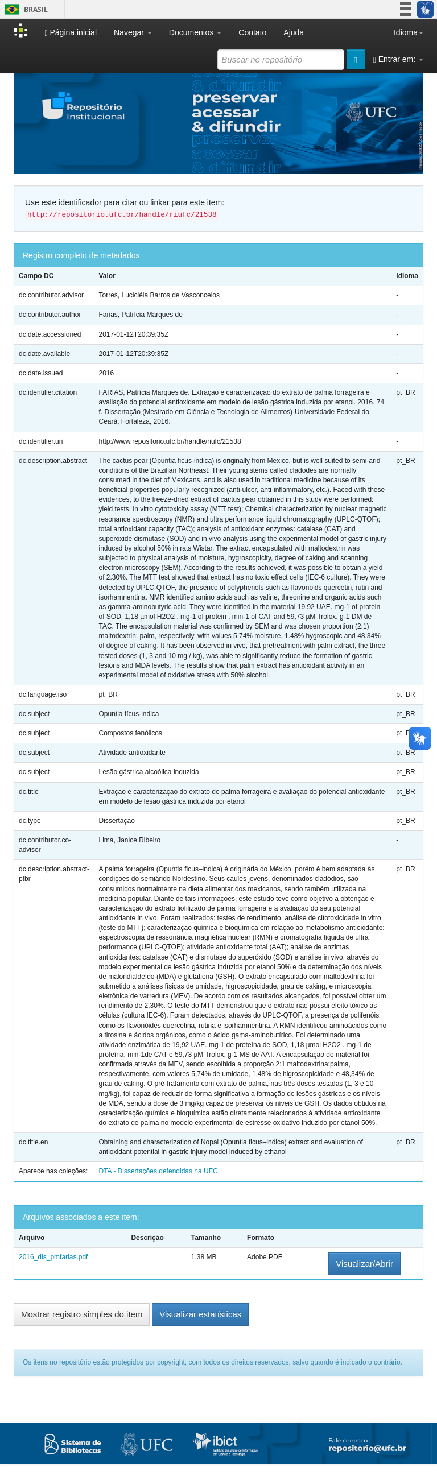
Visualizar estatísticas (200, 1314)
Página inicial (70, 33)
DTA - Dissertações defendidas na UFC (157, 1171)
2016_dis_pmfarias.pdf (53, 1257)
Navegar (133, 32)
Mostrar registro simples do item (81, 1314)
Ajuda (293, 32)
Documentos (195, 32)
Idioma (408, 32)
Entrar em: (398, 59)
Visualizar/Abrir (364, 1263)
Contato (252, 32)
